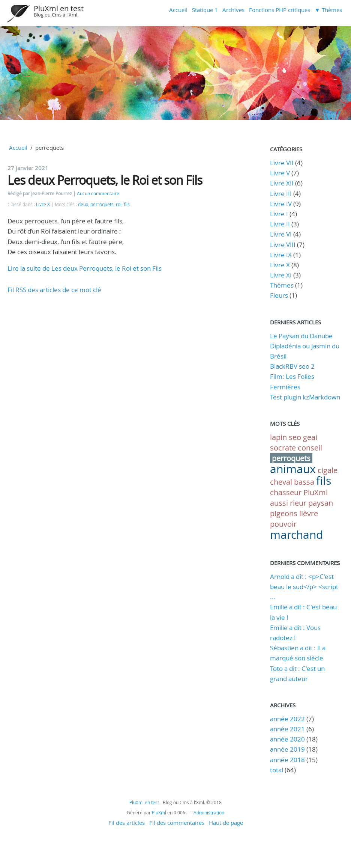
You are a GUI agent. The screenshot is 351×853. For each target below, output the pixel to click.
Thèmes (282, 285)
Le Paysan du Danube (301, 336)
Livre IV (281, 203)
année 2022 (287, 718)
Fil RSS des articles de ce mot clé (54, 289)
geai (310, 437)
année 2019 (287, 749)
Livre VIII (283, 244)
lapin (278, 437)
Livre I (279, 213)
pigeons (283, 513)
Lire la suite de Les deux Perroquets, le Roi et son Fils (85, 268)
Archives (233, 10)
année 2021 (287, 729)
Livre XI (281, 275)
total (277, 770)
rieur (298, 503)
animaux (293, 468)
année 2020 (287, 739)
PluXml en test (59, 8)
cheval (281, 482)
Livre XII (282, 183)
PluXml (315, 492)
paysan (320, 503)
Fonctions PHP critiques (279, 10)
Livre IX (281, 254)
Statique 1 (205, 10)
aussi (279, 503)
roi (119, 204)
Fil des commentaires (176, 822)
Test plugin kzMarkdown (305, 397)
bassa (304, 482)
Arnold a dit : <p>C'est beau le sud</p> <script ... (304, 586)
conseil (310, 448)
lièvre (308, 513)
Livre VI (281, 234)
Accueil (178, 10)
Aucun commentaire (98, 193)
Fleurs (279, 295)
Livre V (280, 173)
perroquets (102, 204)
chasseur (286, 492)
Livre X (43, 204)
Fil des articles (126, 822)
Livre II (280, 224)
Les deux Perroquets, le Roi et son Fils (105, 180)
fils (127, 204)
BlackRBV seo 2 (292, 366)
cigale (328, 470)
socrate (283, 448)
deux (83, 204)
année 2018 (287, 759)
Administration (209, 812)
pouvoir (283, 524)
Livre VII (282, 162)
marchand (296, 534)
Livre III (281, 193)
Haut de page (226, 822)
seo (295, 437)
